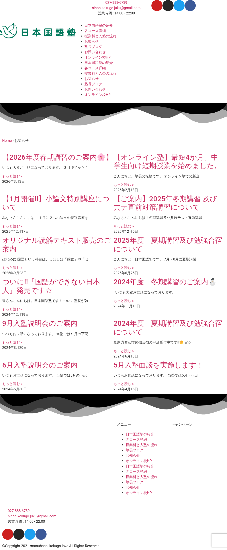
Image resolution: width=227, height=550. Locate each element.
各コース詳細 (95, 31)
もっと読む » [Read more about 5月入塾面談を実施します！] (124, 384)
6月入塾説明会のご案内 (40, 365)
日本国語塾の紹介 (98, 25)
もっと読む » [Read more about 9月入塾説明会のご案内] (12, 342)
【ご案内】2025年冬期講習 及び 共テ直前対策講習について (165, 203)
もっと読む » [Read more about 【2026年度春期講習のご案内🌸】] (12, 176)
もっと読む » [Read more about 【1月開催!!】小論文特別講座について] (12, 226)
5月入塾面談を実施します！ (159, 365)
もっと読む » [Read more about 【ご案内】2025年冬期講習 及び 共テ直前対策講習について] (124, 226)
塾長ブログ (93, 47)
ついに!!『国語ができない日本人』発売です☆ (51, 286)
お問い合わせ (95, 52)
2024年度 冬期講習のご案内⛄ (165, 282)
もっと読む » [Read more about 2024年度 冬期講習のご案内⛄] (124, 301)
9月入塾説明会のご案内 (40, 323)
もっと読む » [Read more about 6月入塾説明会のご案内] (12, 384)
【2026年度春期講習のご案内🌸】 (57, 157)
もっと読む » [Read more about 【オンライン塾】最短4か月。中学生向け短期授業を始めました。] (124, 185)
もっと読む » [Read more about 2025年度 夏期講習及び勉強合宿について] (124, 268)
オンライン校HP (97, 57)
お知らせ (91, 41)
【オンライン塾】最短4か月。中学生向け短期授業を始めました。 (168, 161)
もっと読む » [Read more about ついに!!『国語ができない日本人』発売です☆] (12, 309)
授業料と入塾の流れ (100, 36)
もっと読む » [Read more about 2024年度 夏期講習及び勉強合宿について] (124, 351)
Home (7, 141)
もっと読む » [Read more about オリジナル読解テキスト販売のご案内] (12, 268)
